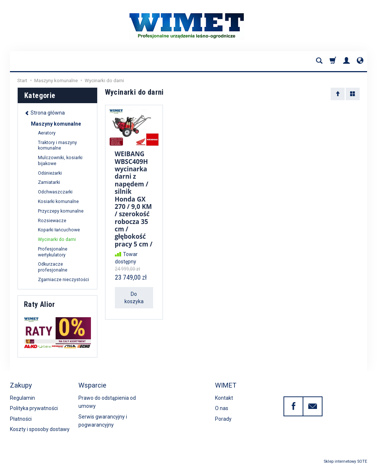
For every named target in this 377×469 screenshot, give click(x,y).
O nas (221, 408)
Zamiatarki (49, 182)
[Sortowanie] (338, 94)
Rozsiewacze (52, 220)
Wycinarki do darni (57, 239)
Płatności (21, 419)
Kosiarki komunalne (58, 201)
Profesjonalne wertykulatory (52, 252)
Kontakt (224, 398)
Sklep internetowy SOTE (345, 461)
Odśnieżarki (50, 173)
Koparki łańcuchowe (59, 229)
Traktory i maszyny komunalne (57, 145)
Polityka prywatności (34, 408)
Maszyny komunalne (56, 124)
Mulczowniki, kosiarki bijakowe (60, 160)
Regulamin (22, 398)
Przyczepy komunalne (61, 211)
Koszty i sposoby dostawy (40, 429)
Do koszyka (134, 297)
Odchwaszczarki (55, 192)
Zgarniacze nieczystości (63, 279)
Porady (223, 419)
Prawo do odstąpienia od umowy (107, 402)
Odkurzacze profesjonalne (52, 267)
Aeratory (47, 133)
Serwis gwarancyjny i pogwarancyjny (102, 421)
